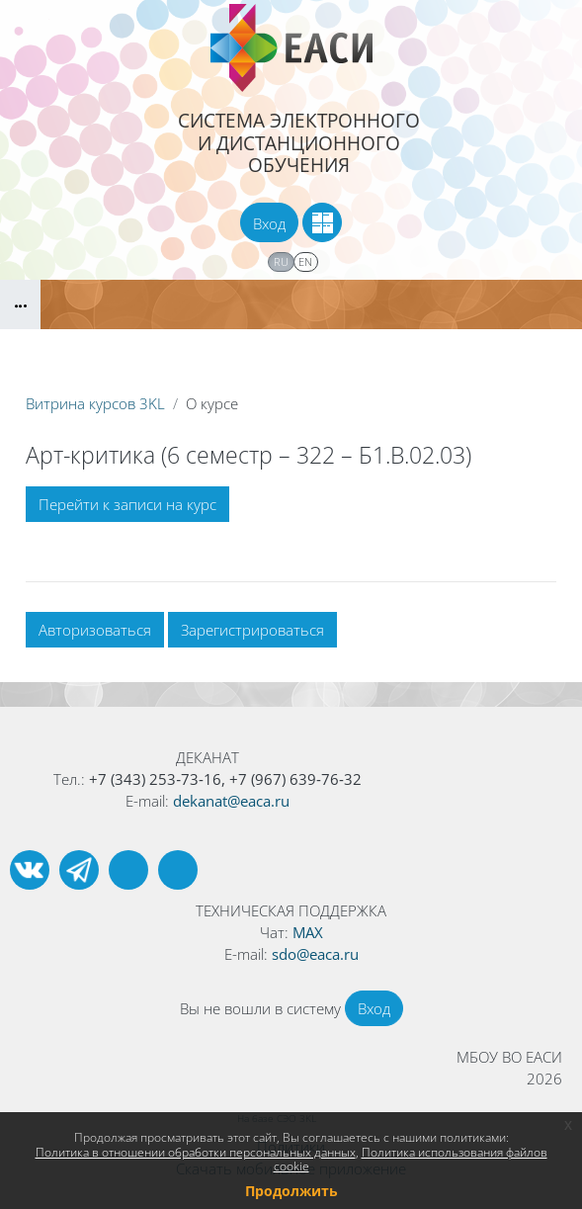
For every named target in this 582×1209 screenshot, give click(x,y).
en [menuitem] (305, 261)
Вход (269, 223)
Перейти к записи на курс (127, 504)
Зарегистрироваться (252, 630)
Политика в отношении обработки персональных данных (196, 1152)
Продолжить (291, 1190)
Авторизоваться (95, 630)
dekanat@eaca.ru (231, 801)
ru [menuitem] (281, 261)
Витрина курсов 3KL (95, 403)
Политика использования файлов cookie (410, 1159)
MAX (307, 932)
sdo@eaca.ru (315, 954)
